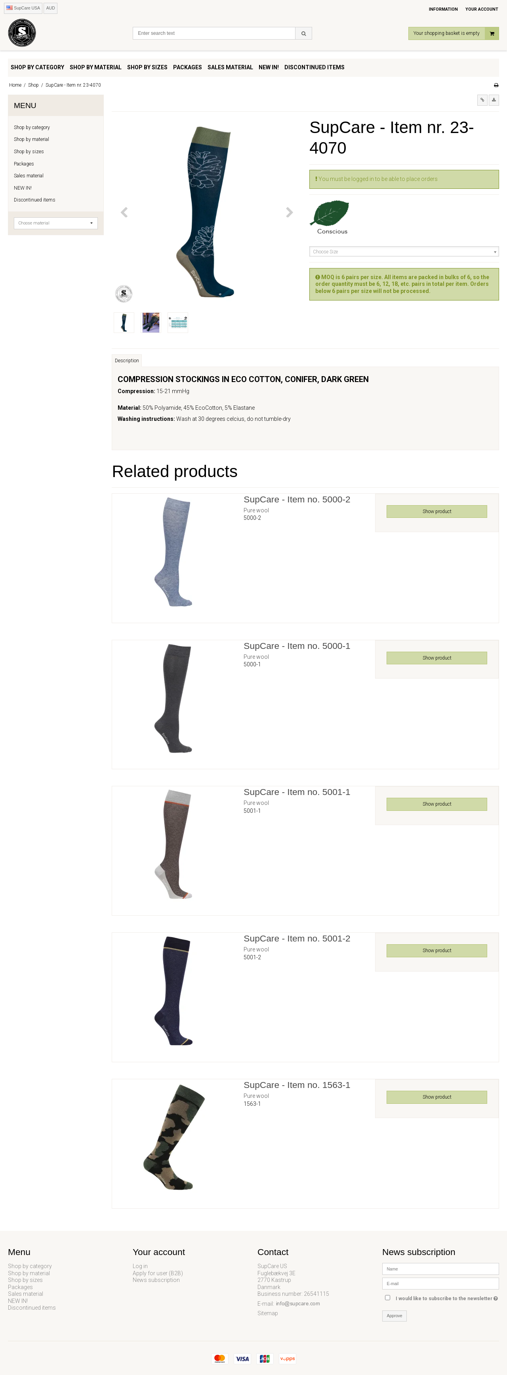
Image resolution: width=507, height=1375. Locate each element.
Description (127, 360)
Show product (437, 511)
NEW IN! (23, 188)
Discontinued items (34, 200)
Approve (394, 1315)
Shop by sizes (29, 151)
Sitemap (267, 1313)
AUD (50, 8)
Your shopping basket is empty (456, 33)
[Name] (440, 1268)
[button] (482, 100)
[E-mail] (440, 1283)
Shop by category (32, 127)
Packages (24, 164)
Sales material (29, 176)
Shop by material (31, 139)
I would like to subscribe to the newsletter (447, 1296)
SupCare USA (23, 8)
